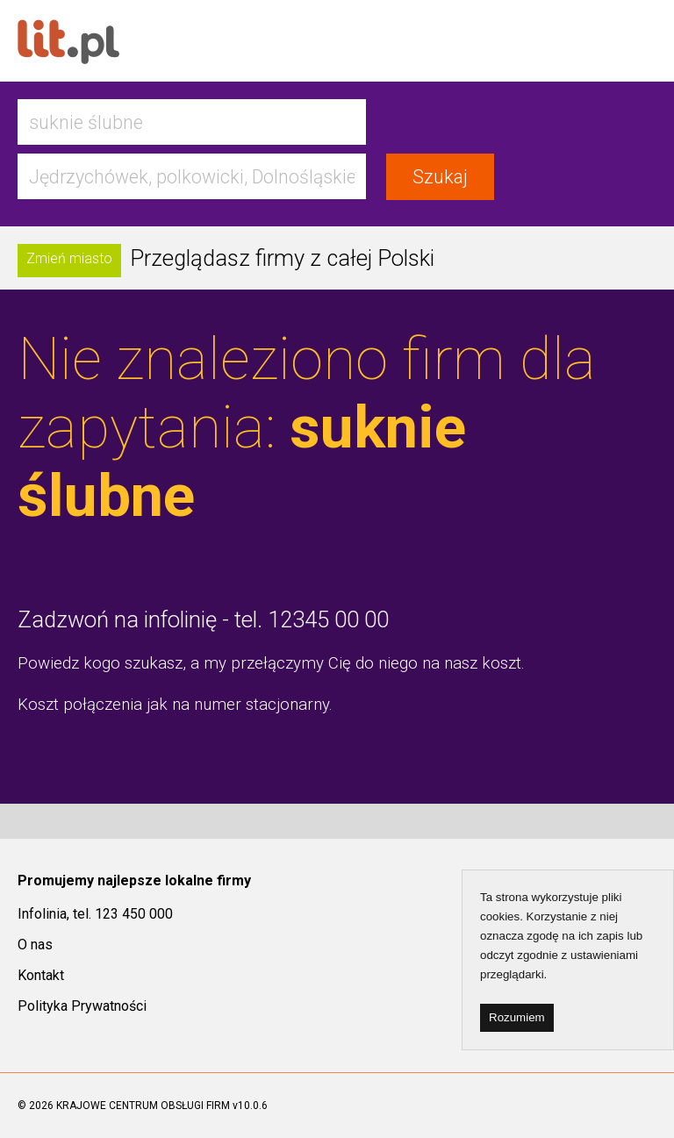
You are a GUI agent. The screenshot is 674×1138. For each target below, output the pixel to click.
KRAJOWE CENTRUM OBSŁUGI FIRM (143, 1105)
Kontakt (41, 975)
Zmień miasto (69, 258)
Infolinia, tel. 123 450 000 (95, 913)
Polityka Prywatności (82, 1006)
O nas (35, 944)
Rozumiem (517, 1017)
